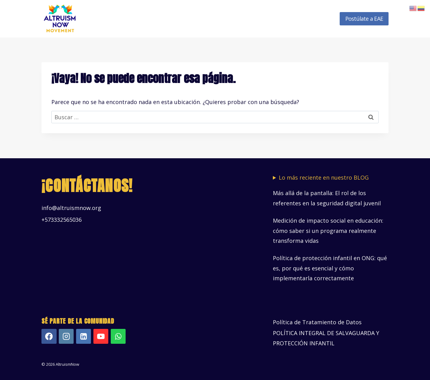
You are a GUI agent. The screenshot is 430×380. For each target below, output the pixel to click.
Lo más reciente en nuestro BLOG (324, 177)
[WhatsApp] (118, 336)
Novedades (319, 18)
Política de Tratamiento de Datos (317, 322)
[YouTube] (101, 336)
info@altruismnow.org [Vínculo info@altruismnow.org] (71, 208)
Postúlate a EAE (364, 18)
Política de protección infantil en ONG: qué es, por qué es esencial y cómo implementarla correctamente (330, 268)
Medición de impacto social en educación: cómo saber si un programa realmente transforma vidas (328, 230)
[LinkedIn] (83, 336)
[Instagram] (66, 336)
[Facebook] (49, 336)
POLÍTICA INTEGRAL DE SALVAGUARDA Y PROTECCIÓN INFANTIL (326, 338)
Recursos (286, 18)
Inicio (126, 18)
